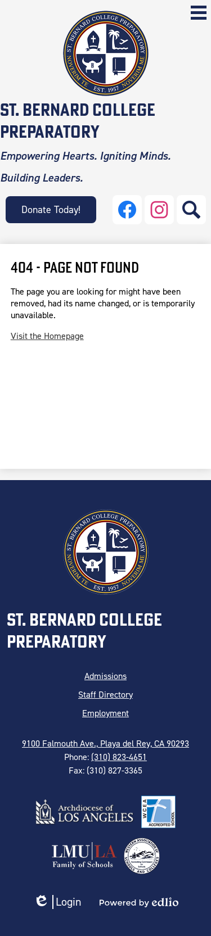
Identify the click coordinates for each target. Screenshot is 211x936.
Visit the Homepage (47, 336)
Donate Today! (50, 209)
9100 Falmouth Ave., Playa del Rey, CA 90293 (105, 743)
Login (57, 902)
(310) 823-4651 (119, 757)
